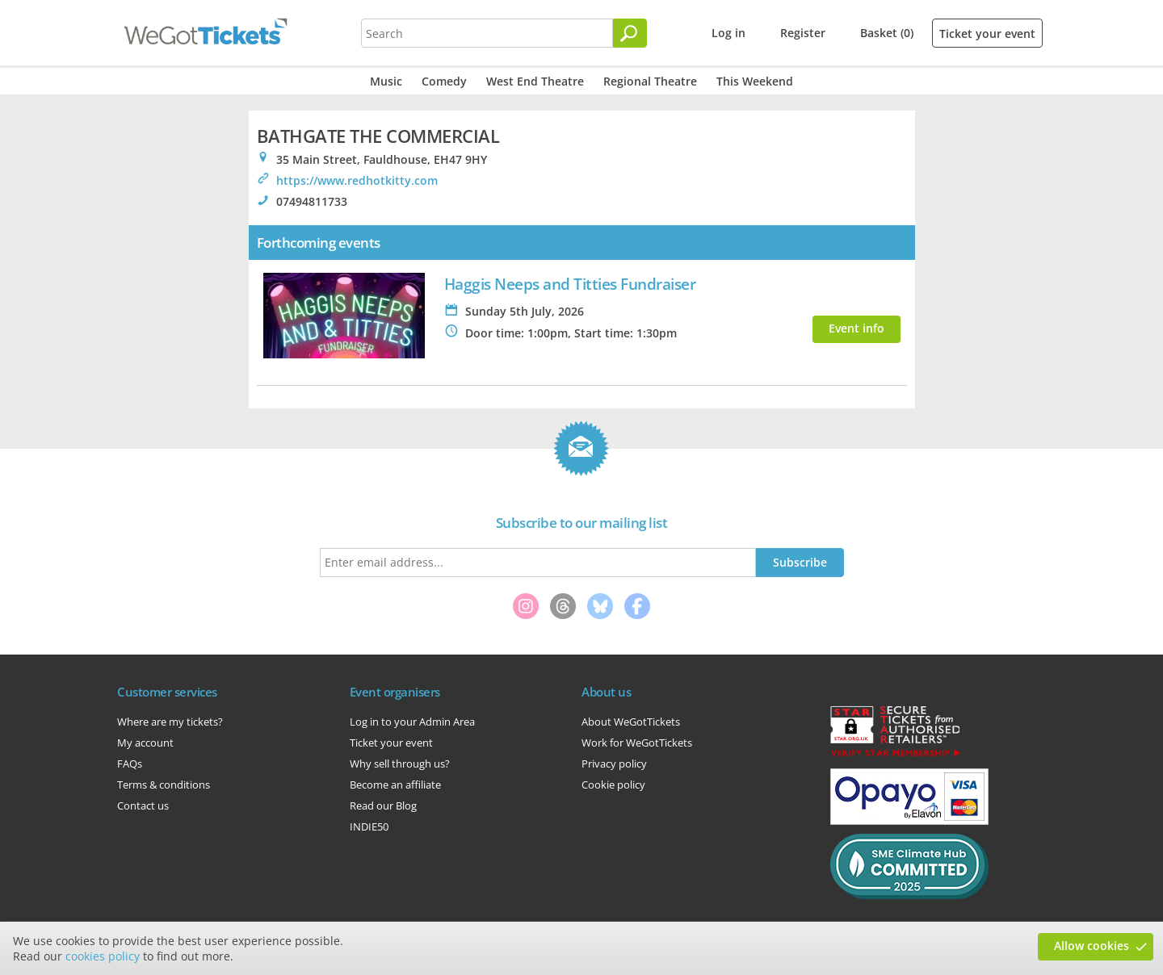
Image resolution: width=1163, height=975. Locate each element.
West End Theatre (535, 81)
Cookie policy (613, 784)
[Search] (630, 33)
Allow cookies (1091, 945)
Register (802, 32)
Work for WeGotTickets (637, 742)
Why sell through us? (400, 763)
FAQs (129, 763)
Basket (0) (886, 32)
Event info (856, 328)
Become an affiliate (395, 784)
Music (386, 81)
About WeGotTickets (631, 721)
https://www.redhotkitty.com (357, 180)
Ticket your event (987, 33)
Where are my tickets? (170, 721)
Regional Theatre (650, 81)
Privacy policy (614, 763)
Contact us (143, 805)
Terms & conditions (163, 784)
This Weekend (754, 81)
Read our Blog (383, 805)
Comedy (444, 81)
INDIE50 (369, 826)
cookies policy (102, 956)
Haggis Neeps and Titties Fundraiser (570, 284)
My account (145, 742)
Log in (728, 32)
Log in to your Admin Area (412, 721)
